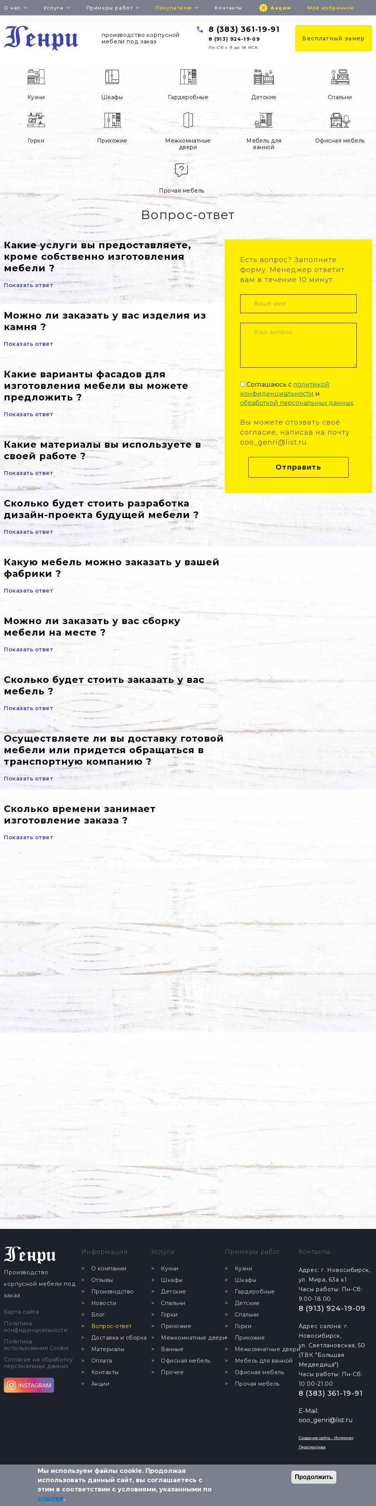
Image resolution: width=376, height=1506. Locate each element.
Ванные (172, 1349)
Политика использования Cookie (36, 1345)
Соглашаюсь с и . (297, 394)
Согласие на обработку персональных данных (38, 1363)
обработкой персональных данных (296, 403)
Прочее (172, 1372)
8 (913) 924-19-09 (234, 39)
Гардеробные (188, 97)
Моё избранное (330, 8)
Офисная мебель (340, 140)
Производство (112, 1291)
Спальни (340, 97)
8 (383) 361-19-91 (244, 29)
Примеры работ (110, 8)
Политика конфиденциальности (35, 1326)
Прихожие (112, 140)
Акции (281, 8)
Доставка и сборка (119, 1338)
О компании (109, 1268)
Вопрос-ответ (111, 1326)
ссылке (51, 1498)
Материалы (107, 1349)
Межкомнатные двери (188, 144)
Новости (103, 1303)
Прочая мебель (181, 190)
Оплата (101, 1361)
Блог (98, 1315)
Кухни (36, 97)
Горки (36, 140)
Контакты (228, 8)
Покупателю (173, 8)
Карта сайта (21, 1312)
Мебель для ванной (264, 144)
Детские (263, 97)
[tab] (114, 265)
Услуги (53, 8)
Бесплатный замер (333, 38)
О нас (12, 8)
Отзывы (102, 1280)
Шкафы (112, 97)
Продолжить (314, 1477)
